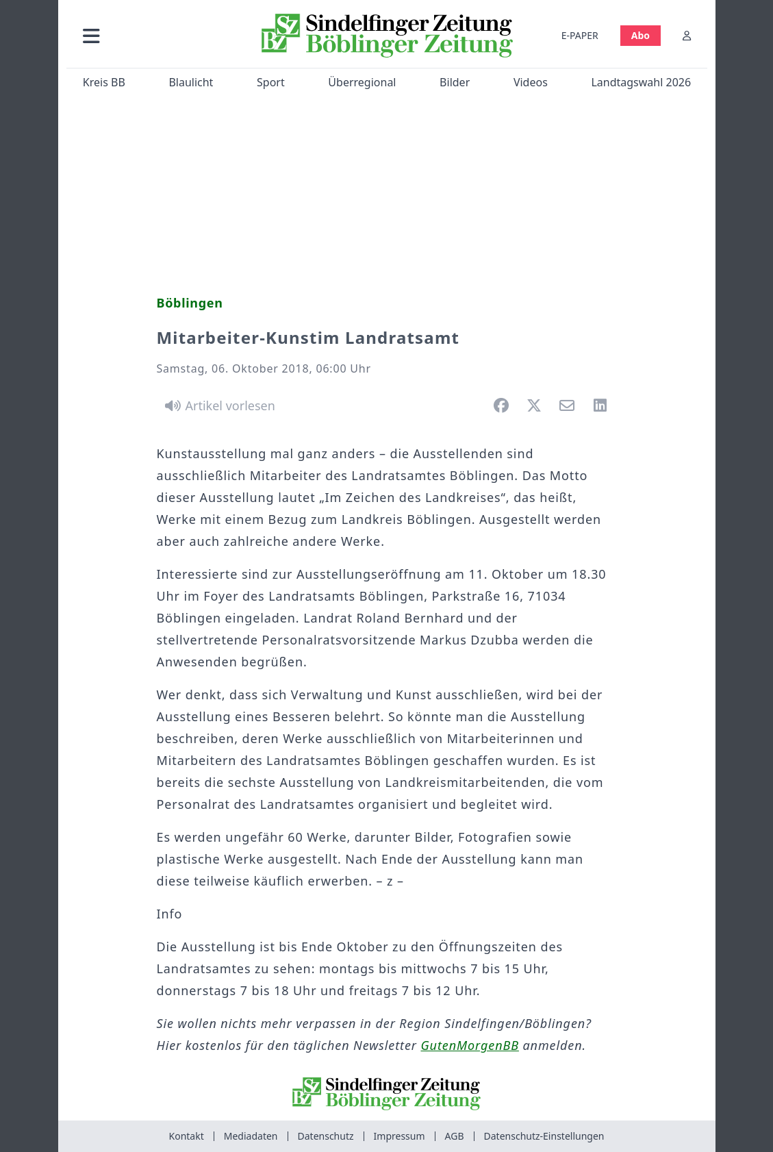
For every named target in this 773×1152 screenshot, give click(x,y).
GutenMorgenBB (470, 1045)
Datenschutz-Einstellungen (544, 1135)
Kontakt (186, 1135)
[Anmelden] (687, 35)
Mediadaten (251, 1135)
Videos (530, 82)
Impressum (399, 1135)
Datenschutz (326, 1135)
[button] (159, 35)
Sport (271, 82)
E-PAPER (579, 35)
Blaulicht (190, 82)
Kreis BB (103, 82)
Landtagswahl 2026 (641, 82)
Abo (640, 35)
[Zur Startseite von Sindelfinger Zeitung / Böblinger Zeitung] (386, 36)
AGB (454, 1135)
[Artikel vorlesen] (218, 405)
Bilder (455, 82)
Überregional (362, 82)
